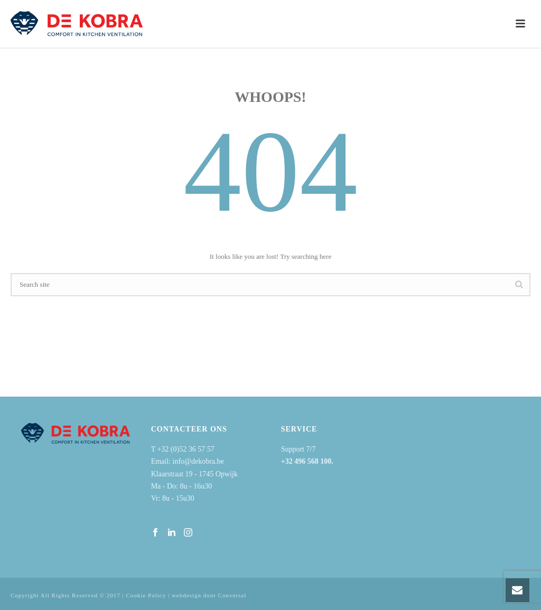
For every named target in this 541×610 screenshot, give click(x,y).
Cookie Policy (146, 595)
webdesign (186, 595)
